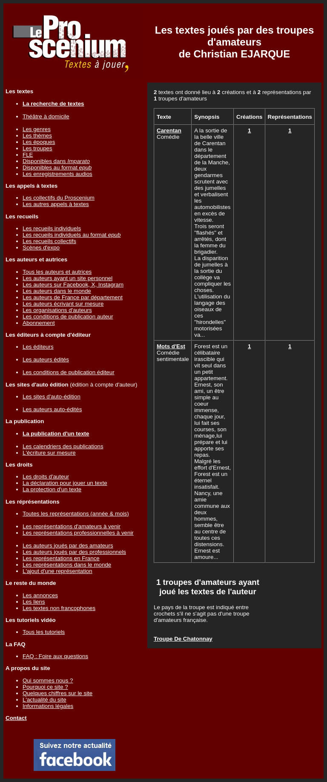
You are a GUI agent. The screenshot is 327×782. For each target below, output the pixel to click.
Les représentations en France (61, 558)
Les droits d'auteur (46, 476)
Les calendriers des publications (63, 446)
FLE (28, 155)
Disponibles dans (56, 161)
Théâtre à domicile (46, 116)
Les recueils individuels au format (71, 235)
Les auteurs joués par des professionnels (74, 552)
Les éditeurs (38, 347)
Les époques (39, 142)
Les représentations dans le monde (67, 564)
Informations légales (48, 706)
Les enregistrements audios (57, 174)
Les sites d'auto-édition (51, 396)
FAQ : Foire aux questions (55, 656)
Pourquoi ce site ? (45, 687)
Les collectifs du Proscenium (59, 198)
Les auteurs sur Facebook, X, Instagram (73, 284)
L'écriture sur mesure (49, 453)
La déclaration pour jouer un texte (65, 483)
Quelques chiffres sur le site (57, 693)
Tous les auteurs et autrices (57, 272)
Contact (16, 718)
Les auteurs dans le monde (57, 291)
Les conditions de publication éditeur (69, 372)
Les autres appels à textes (56, 204)
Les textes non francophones (59, 608)
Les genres (37, 129)
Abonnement (39, 323)
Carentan (169, 130)
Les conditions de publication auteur (68, 316)
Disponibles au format (57, 167)
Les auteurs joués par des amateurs (68, 545)
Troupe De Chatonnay (183, 639)
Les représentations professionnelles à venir (78, 533)
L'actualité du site (44, 699)
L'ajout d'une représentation (57, 571)
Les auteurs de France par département (73, 297)
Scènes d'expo (41, 247)
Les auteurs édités (46, 359)
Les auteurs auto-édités (52, 409)
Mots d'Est (171, 346)
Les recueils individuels (52, 228)
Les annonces (40, 595)
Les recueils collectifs (49, 241)
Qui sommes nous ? (48, 680)
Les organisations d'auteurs (57, 310)
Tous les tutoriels (44, 632)
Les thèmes (37, 135)
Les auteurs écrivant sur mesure (63, 304)
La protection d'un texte (52, 489)
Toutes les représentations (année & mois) (76, 513)
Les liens (34, 602)
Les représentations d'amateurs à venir (71, 526)
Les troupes (37, 148)
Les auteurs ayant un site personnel (67, 278)
